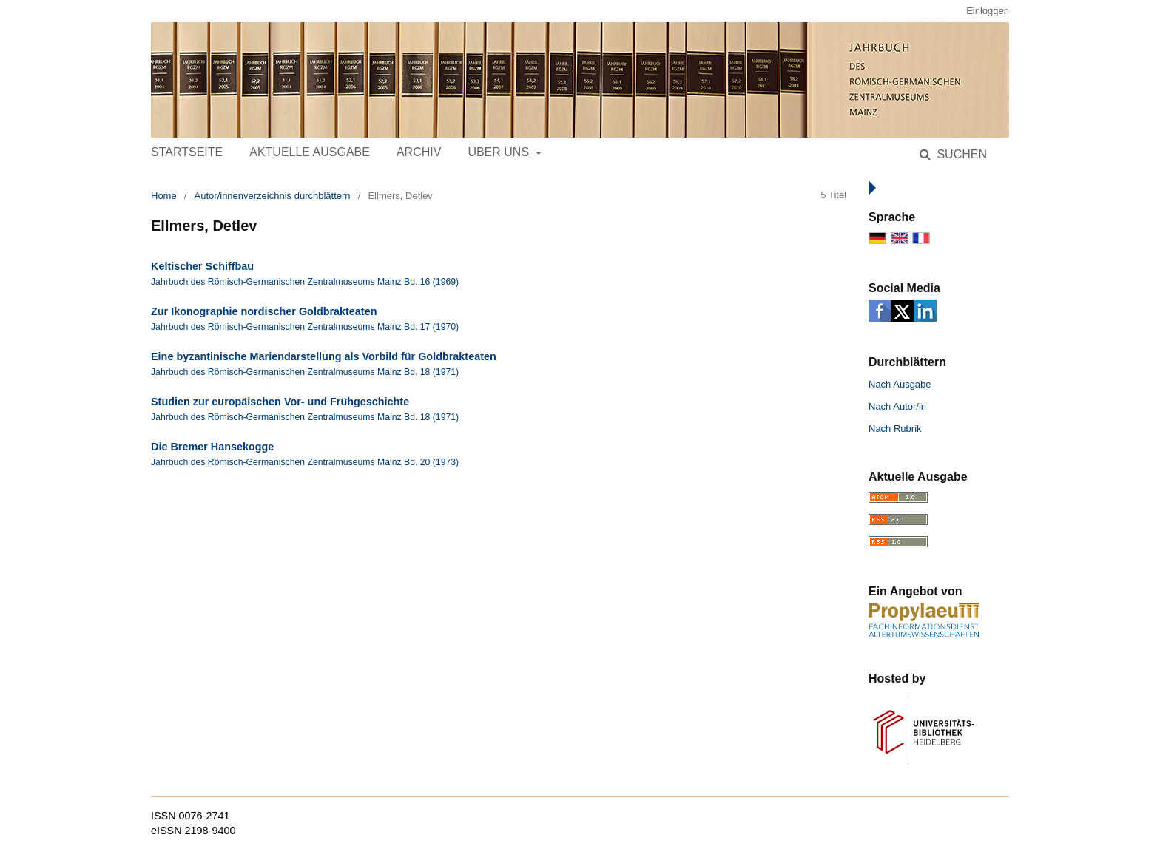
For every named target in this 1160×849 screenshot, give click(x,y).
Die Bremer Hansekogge (212, 447)
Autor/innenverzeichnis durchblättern (273, 195)
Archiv (419, 152)
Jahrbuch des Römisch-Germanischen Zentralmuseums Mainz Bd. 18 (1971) (305, 372)
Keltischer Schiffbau (202, 266)
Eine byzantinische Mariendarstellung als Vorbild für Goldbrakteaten (323, 356)
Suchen (960, 154)
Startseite (187, 152)
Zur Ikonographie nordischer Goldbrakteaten (264, 311)
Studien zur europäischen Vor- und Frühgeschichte (280, 401)
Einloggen (987, 10)
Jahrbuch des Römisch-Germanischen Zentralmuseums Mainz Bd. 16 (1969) (305, 282)
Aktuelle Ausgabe (309, 152)
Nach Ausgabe (900, 384)
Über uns (500, 152)
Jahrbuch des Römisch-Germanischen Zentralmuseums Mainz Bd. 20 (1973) (305, 462)
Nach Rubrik (895, 428)
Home (164, 195)
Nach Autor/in (897, 406)
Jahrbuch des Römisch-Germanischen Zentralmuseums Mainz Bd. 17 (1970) (305, 327)
